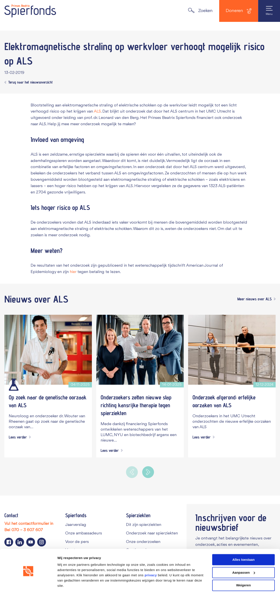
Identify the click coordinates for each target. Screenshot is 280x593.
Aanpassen (243, 559)
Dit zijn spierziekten (143, 525)
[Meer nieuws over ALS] (255, 299)
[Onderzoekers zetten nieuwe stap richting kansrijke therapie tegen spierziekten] (140, 350)
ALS (97, 111)
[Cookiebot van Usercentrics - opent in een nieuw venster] (28, 584)
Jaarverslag (75, 525)
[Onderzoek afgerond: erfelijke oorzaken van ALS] (232, 350)
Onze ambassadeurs (83, 533)
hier (73, 272)
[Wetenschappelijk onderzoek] (14, 384)
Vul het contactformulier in (28, 524)
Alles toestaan (243, 546)
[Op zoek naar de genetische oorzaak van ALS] (48, 350)
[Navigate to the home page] (30, 11)
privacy (151, 562)
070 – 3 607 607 (27, 530)
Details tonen (67, 584)
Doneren (239, 11)
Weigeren (243, 572)
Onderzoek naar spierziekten (152, 533)
